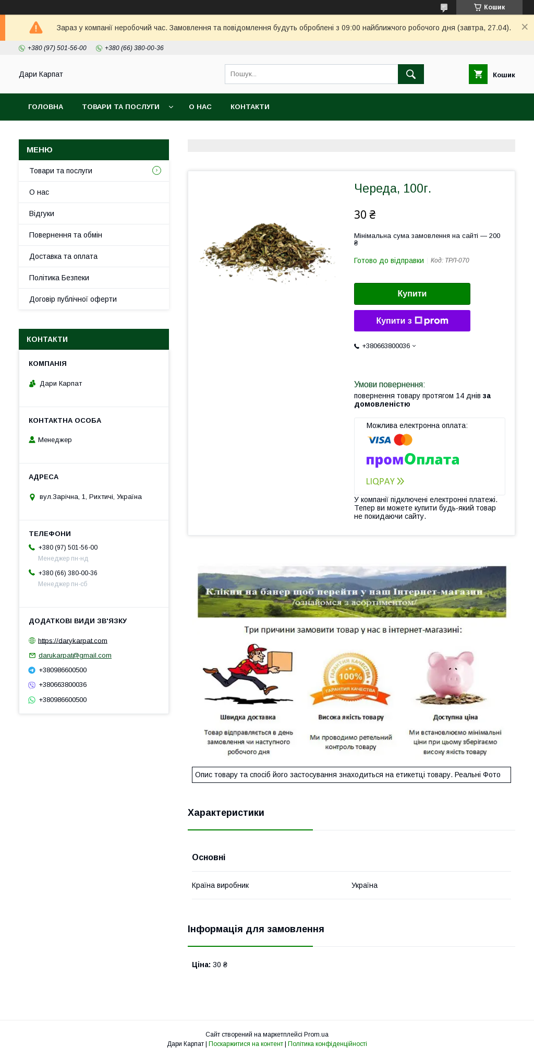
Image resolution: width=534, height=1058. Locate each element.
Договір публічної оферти (73, 299)
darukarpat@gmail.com (75, 655)
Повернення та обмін (65, 235)
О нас (200, 107)
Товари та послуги (121, 107)
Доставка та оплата (63, 256)
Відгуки (41, 213)
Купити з (412, 321)
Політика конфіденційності (327, 1044)
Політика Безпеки (59, 278)
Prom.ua (316, 1034)
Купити (412, 293)
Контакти (250, 107)
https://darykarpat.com (72, 640)
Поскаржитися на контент (246, 1044)
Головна (45, 107)
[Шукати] (411, 74)
